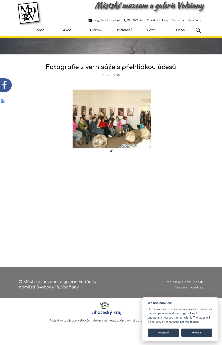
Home (39, 30)
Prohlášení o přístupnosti (184, 283)
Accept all (163, 332)
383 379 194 (133, 20)
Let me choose (189, 322)
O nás (179, 30)
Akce (67, 30)
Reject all (197, 332)
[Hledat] (198, 30)
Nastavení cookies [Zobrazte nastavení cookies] (189, 289)
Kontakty (194, 20)
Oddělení (123, 30)
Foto (151, 30)
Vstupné (178, 20)
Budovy (95, 30)
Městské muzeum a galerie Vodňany (149, 5)
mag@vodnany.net (104, 20)
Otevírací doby (157, 20)
